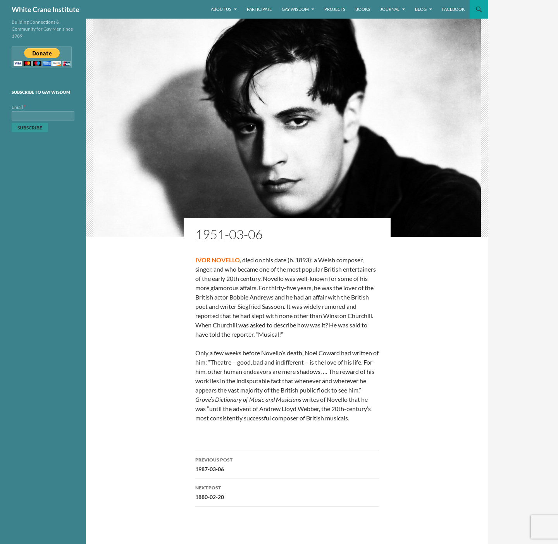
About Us (221, 9)
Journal (390, 9)
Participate (259, 9)
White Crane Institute (45, 9)
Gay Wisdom (295, 9)
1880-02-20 (287, 491)
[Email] (43, 116)
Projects (334, 9)
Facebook (453, 9)
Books (362, 9)
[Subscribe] (30, 127)
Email (19, 107)
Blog (421, 9)
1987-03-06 (287, 463)
